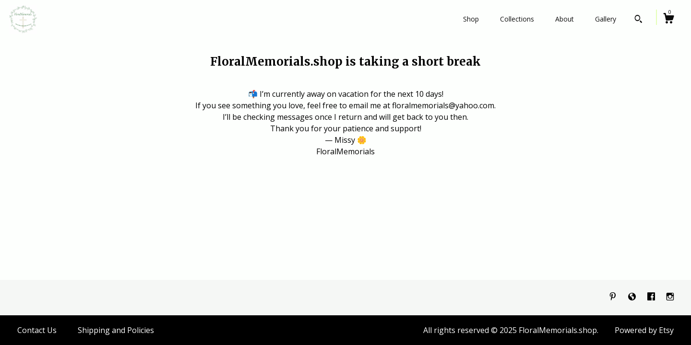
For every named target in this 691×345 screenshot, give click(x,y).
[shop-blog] (633, 297)
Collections (517, 18)
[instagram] (670, 297)
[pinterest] (614, 297)
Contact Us (37, 330)
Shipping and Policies (116, 330)
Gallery (605, 18)
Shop (471, 18)
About (564, 18)
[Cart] (668, 19)
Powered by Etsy (644, 330)
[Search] (638, 20)
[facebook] (652, 297)
